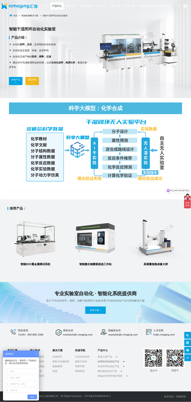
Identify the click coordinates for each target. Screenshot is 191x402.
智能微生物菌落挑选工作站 (95, 264)
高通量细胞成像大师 (156, 264)
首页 (15, 15)
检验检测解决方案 (30, 15)
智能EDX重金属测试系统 (35, 264)
